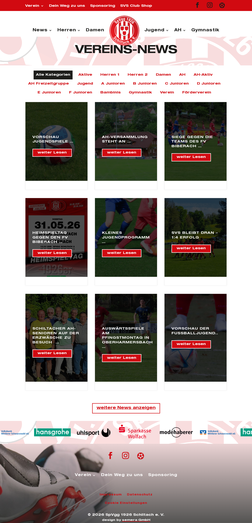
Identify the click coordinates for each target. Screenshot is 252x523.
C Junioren (177, 83)
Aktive (85, 75)
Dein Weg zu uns (67, 6)
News (40, 30)
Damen (95, 30)
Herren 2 (138, 75)
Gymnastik (205, 30)
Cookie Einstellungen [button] (126, 503)
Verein (32, 6)
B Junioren (145, 83)
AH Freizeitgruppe (48, 83)
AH (178, 30)
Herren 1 (109, 75)
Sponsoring (102, 6)
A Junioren (113, 83)
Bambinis (110, 92)
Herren (66, 30)
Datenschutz (140, 494)
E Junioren (49, 92)
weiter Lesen (52, 152)
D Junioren (208, 83)
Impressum (111, 494)
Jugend (154, 30)
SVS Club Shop (136, 6)
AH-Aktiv (203, 75)
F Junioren (80, 92)
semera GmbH (136, 520)
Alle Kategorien (53, 75)
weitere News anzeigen (126, 408)
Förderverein (196, 92)
